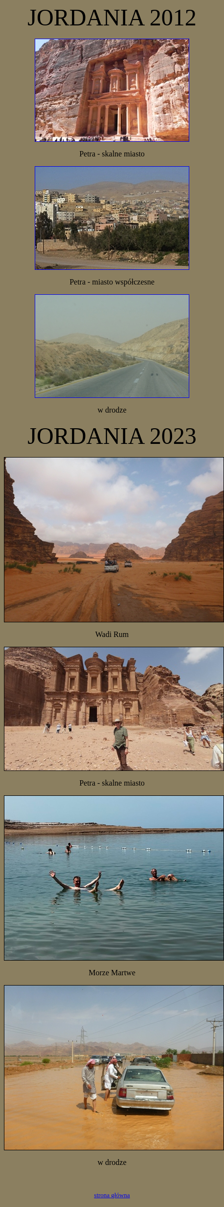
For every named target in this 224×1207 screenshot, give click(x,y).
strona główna (112, 1195)
